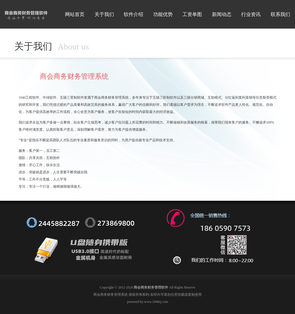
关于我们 (104, 14)
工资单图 (192, 14)
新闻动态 (221, 14)
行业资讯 (251, 14)
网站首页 (74, 14)
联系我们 (280, 14)
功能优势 (163, 14)
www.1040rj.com (156, 302)
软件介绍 (133, 14)
